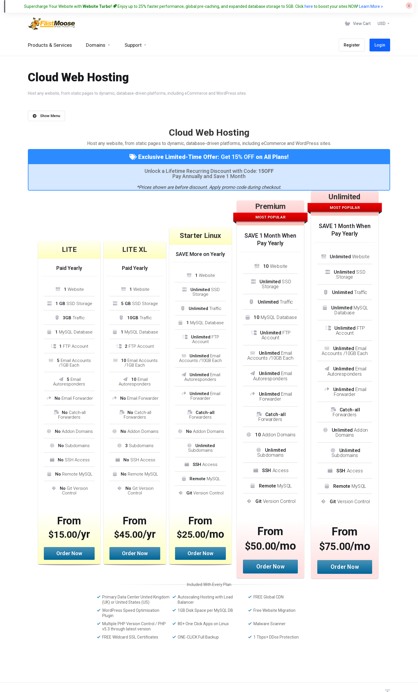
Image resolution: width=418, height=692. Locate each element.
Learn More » (371, 6)
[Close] (409, 5)
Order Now (69, 553)
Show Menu (46, 116)
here (309, 6)
